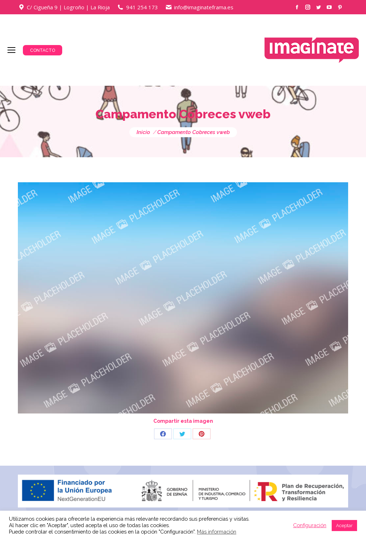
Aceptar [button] (344, 525)
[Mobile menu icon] (11, 50)
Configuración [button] (309, 525)
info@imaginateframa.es (203, 7)
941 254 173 (142, 7)
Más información (216, 532)
